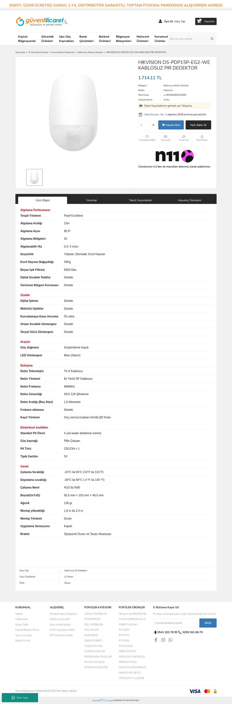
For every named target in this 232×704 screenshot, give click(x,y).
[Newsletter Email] (176, 623)
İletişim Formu (22, 640)
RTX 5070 (124, 635)
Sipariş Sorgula (23, 635)
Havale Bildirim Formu (27, 630)
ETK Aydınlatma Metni (61, 635)
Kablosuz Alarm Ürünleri (176, 85)
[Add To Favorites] (147, 139)
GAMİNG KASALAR (94, 651)
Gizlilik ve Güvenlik (60, 619)
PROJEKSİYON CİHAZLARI (98, 656)
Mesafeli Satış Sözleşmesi (63, 614)
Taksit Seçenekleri (140, 200)
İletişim (19, 614)
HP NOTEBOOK (92, 619)
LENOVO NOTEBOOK (95, 614)
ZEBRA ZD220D (127, 651)
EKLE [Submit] (208, 623)
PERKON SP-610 (128, 662)
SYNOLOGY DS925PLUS (132, 656)
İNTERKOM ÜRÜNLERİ (96, 667)
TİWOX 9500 (126, 646)
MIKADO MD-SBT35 (129, 672)
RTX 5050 (124, 630)
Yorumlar (91, 200)
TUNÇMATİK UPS (93, 646)
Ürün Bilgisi (43, 200)
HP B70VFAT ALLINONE (131, 678)
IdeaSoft (97, 700)
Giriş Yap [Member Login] (180, 21)
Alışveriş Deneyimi (189, 200)
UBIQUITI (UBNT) (93, 640)
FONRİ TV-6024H (128, 624)
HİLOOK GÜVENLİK (94, 662)
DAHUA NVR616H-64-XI (132, 619)
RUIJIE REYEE (91, 635)
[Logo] (42, 21)
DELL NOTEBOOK (93, 624)
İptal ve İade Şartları (60, 624)
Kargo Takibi (21, 624)
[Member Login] (160, 21)
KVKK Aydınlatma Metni (62, 630)
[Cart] (206, 21)
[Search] (192, 39)
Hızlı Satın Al (198, 125)
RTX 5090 (124, 640)
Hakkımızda (21, 619)
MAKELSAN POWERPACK (132, 667)
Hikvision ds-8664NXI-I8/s (133, 614)
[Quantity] (147, 124)
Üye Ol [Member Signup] (168, 21)
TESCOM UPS (91, 630)
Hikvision (168, 90)
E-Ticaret (108, 700)
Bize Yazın (20, 698)
